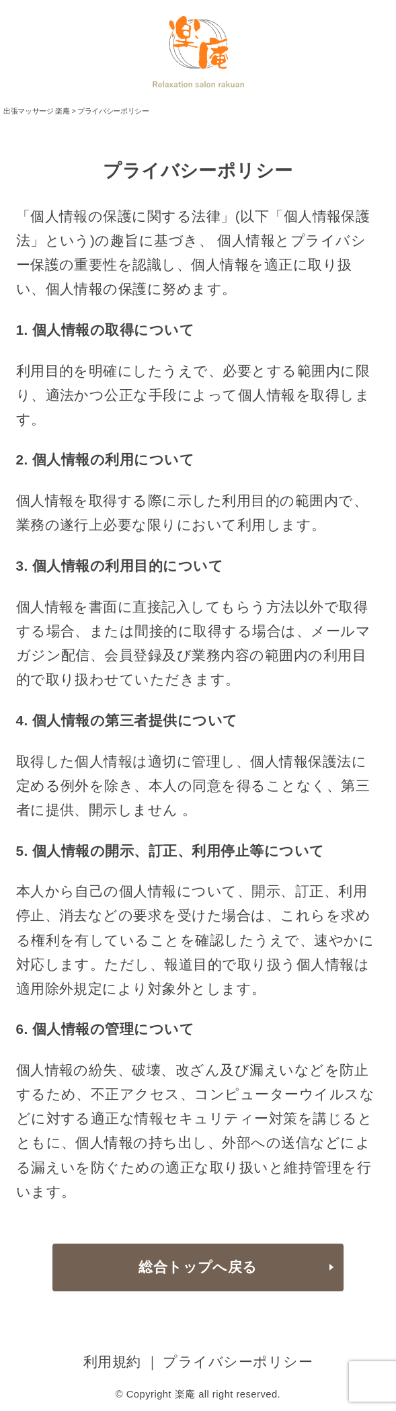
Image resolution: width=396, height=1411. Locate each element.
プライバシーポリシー (238, 1361)
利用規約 (112, 1361)
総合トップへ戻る (198, 1267)
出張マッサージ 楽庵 (36, 111)
